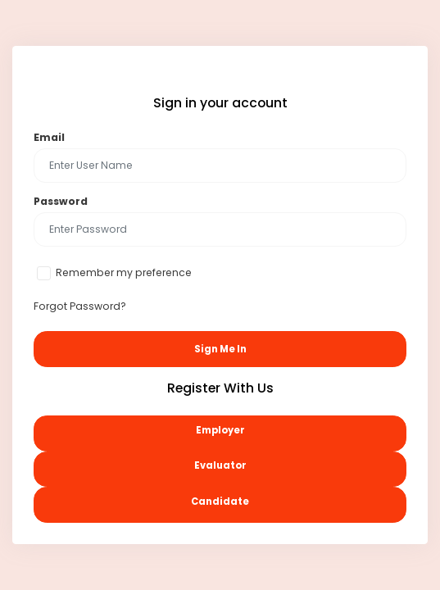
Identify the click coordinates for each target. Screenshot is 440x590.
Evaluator (220, 465)
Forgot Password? (80, 306)
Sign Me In (220, 349)
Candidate (220, 501)
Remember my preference (124, 272)
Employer (220, 430)
